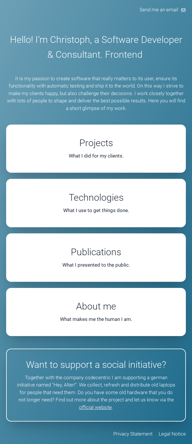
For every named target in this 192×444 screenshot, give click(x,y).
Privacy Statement (132, 434)
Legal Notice (172, 434)
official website (95, 407)
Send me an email (163, 10)
